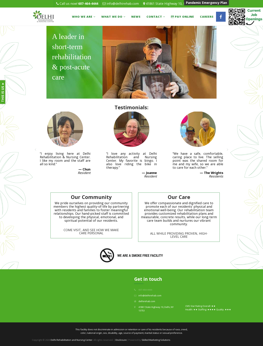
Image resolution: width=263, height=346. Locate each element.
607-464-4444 (88, 3)
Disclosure (121, 339)
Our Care (179, 197)
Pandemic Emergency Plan (206, 3)
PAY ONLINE (182, 17)
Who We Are (82, 17)
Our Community (91, 197)
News (136, 17)
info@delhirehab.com (123, 3)
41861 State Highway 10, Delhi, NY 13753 (176, 3)
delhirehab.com (146, 301)
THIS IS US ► (3, 92)
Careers (207, 17)
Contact (154, 17)
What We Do (111, 17)
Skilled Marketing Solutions (156, 339)
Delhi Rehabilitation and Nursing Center (71, 339)
